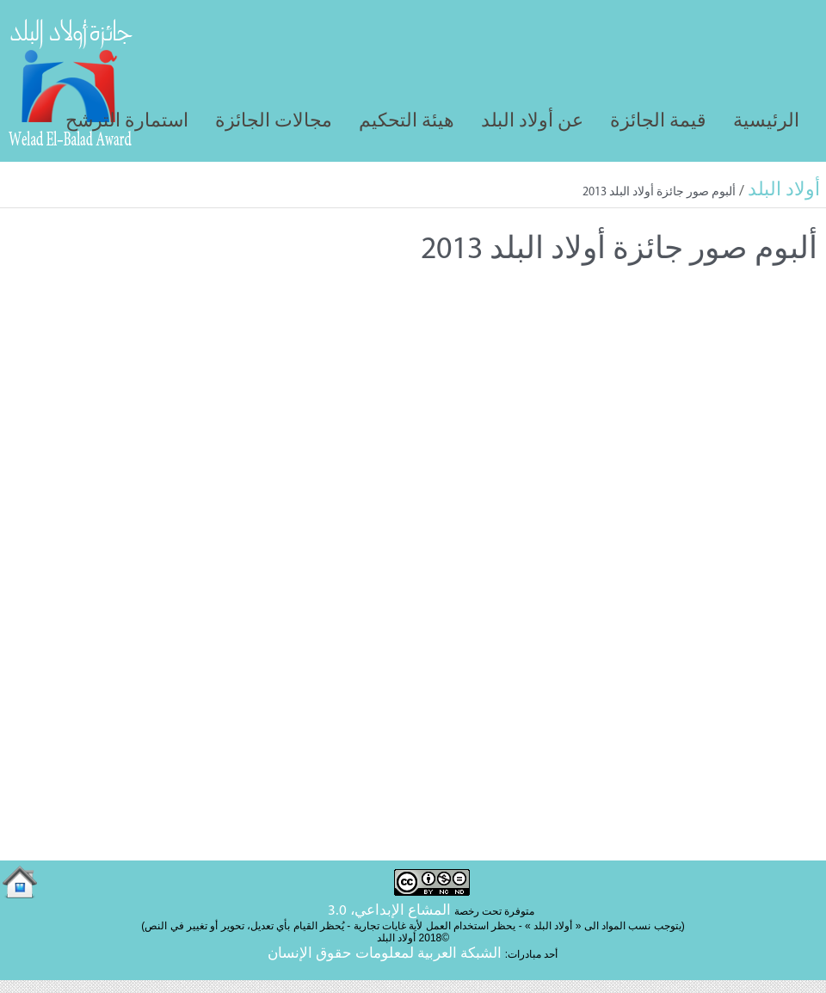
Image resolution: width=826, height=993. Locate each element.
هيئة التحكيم (406, 122)
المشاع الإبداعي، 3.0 (389, 911)
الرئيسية (766, 122)
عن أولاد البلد (532, 122)
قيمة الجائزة (658, 122)
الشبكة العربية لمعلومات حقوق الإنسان (385, 954)
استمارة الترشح (126, 122)
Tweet (28, 283)
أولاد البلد (784, 190)
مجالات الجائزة (273, 122)
